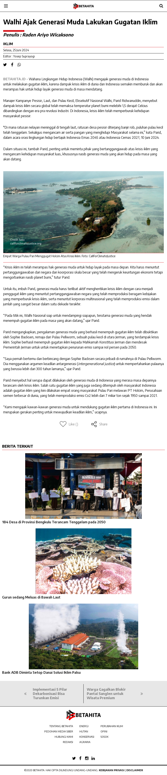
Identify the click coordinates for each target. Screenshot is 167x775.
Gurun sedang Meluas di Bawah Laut (31, 597)
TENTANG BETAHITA (61, 726)
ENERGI (83, 726)
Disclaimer (134, 770)
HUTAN (83, 731)
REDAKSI (68, 742)
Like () (69, 424)
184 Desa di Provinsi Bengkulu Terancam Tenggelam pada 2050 (54, 522)
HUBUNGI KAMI (64, 736)
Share (99, 424)
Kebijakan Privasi (111, 770)
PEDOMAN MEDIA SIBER (58, 731)
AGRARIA (84, 742)
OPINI (104, 731)
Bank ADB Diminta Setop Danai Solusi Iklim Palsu (41, 672)
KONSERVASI (86, 736)
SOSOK (104, 736)
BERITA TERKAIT (17, 446)
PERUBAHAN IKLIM (112, 726)
